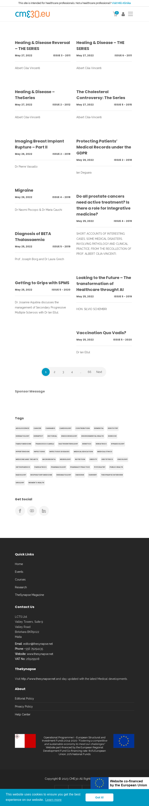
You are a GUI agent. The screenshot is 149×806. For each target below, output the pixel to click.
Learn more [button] (53, 799)
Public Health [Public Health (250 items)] (116, 467)
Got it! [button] (99, 797)
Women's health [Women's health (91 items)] (36, 483)
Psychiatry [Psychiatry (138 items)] (99, 467)
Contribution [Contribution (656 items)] (83, 428)
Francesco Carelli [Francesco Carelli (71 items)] (45, 444)
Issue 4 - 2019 (123, 221)
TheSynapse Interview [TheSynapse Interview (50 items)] (112, 475)
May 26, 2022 (23, 154)
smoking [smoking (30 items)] (79, 475)
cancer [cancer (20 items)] (37, 428)
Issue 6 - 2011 (123, 55)
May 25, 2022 (85, 221)
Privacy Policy (24, 706)
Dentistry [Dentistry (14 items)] (113, 428)
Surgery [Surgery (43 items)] (93, 475)
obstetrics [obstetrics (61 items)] (107, 459)
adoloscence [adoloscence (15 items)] (22, 428)
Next (99, 372)
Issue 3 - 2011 (61, 55)
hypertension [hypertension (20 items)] (22, 452)
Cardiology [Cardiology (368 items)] (65, 428)
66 (89, 372)
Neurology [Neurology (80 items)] (65, 459)
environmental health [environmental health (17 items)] (92, 436)
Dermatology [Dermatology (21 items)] (22, 436)
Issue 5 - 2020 (61, 289)
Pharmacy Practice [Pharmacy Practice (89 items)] (80, 467)
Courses (20, 579)
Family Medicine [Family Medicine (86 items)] (23, 444)
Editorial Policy (24, 698)
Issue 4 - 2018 (61, 197)
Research (21, 587)
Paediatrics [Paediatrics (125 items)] (40, 467)
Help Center (22, 714)
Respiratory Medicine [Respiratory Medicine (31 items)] (41, 475)
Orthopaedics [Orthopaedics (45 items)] (23, 467)
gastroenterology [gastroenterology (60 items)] (68, 444)
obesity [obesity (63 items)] (93, 459)
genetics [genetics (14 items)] (86, 444)
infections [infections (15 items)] (39, 452)
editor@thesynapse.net (38, 643)
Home (19, 564)
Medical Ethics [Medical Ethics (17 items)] (104, 452)
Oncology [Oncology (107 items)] (122, 459)
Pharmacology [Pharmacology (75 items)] (58, 467)
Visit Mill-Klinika (121, 3)
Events (19, 571)
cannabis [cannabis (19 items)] (50, 428)
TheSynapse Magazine (29, 594)
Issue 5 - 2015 (123, 104)
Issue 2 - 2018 (61, 154)
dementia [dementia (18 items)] (98, 428)
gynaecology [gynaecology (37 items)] (117, 444)
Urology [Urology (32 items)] (20, 483)
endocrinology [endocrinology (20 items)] (69, 436)
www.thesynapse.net (40, 654)
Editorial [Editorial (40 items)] (52, 436)
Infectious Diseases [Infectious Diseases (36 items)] (59, 452)
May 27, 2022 (23, 55)
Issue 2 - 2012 (61, 104)
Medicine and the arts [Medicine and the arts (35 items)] (27, 459)
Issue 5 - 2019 (61, 246)
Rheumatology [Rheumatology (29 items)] (63, 475)
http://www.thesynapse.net (38, 678)
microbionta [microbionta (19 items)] (49, 459)
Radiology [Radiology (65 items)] (21, 475)
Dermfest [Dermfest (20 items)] (38, 436)
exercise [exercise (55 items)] (112, 436)
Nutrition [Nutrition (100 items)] (80, 459)
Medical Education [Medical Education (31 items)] (83, 452)
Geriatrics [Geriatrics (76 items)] (101, 444)
